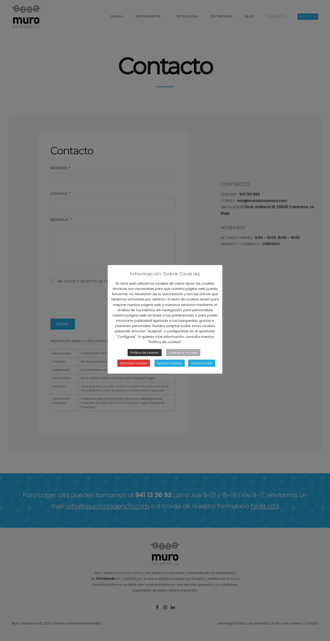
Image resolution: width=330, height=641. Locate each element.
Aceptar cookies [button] (169, 363)
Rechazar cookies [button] (133, 363)
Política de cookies (144, 352)
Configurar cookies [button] (183, 352)
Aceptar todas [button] (201, 363)
